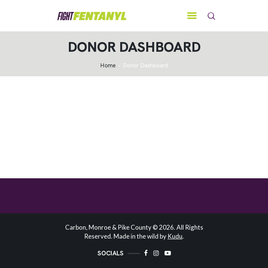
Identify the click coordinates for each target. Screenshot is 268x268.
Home (108, 65)
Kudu (175, 236)
